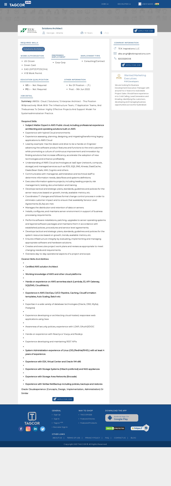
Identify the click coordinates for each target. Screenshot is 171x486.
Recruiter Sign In (60, 427)
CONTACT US (117, 438)
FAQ (104, 438)
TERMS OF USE (71, 438)
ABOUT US (57, 438)
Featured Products (88, 423)
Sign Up (56, 415)
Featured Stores (87, 419)
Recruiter (124, 4)
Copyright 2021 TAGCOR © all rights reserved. (85, 444)
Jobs (104, 4)
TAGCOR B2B (85, 415)
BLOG (131, 438)
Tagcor (57, 423)
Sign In (55, 419)
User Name (148, 4)
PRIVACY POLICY (90, 438)
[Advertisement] (85, 466)
